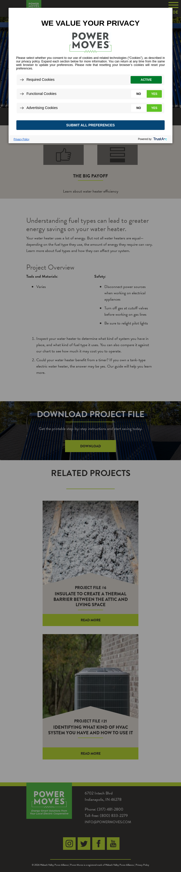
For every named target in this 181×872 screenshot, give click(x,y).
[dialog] (90, 75)
